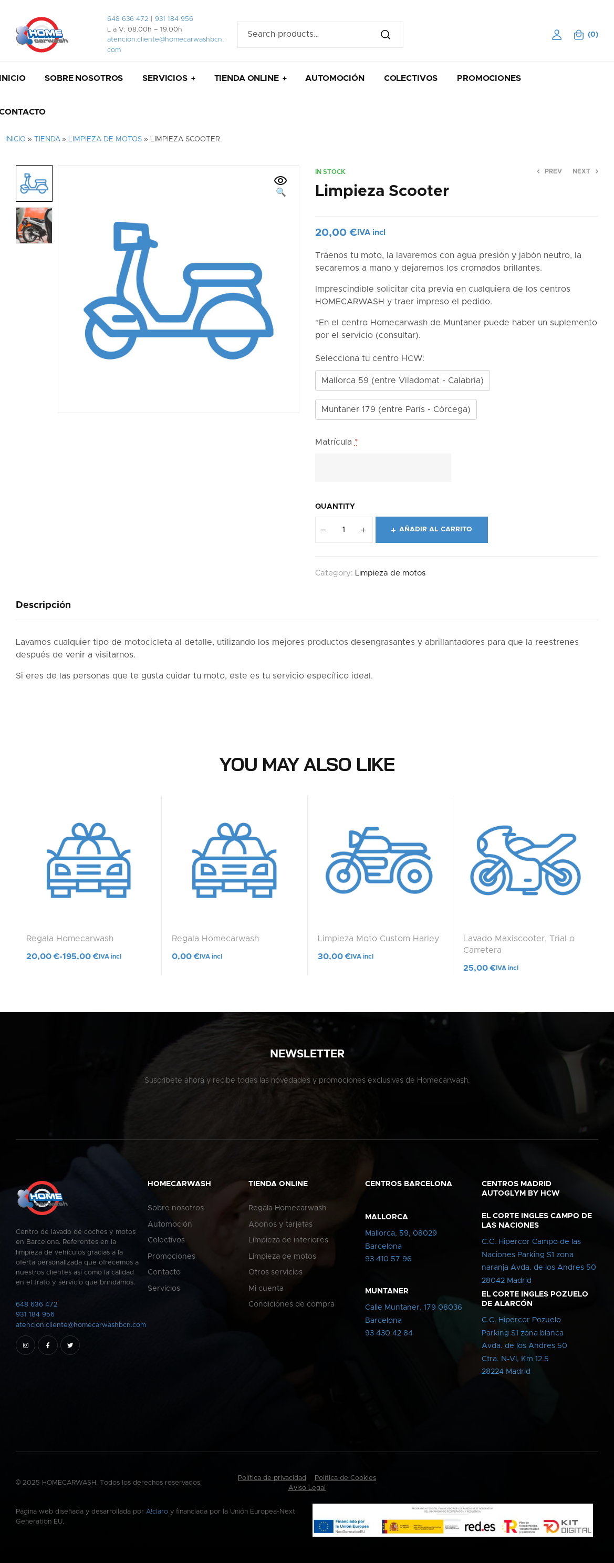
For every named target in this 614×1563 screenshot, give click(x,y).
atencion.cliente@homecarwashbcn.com (81, 1325)
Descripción (43, 605)
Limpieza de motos (105, 139)
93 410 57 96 (388, 1259)
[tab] (43, 605)
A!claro (157, 1511)
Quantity (335, 506)
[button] (281, 187)
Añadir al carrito (435, 529)
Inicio (15, 139)
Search (390, 35)
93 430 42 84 (389, 1333)
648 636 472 (128, 19)
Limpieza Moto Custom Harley (378, 938)
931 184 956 (174, 19)
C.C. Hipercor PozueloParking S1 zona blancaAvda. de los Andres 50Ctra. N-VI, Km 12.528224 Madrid (524, 1346)
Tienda (47, 139)
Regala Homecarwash (69, 938)
